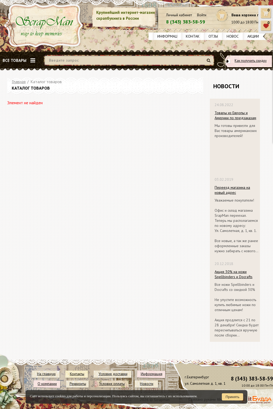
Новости (235, 36)
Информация (169, 36)
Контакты (195, 36)
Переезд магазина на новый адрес (232, 190)
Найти (209, 62)
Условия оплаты (112, 383)
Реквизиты (78, 383)
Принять (232, 397)
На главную (46, 373)
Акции (253, 36)
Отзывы (215, 36)
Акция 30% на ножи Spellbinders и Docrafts (233, 274)
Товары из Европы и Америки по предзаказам (235, 115)
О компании (47, 383)
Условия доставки (113, 373)
